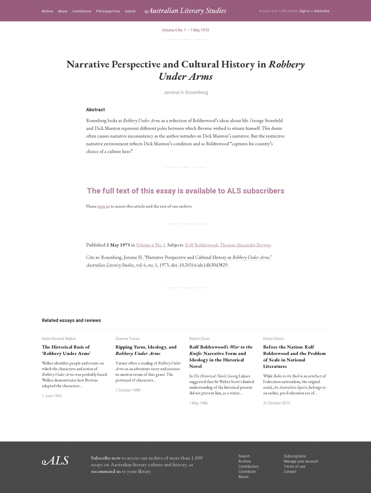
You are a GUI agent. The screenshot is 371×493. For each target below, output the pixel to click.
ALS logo (185, 11)
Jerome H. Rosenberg (185, 92)
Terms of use (294, 466)
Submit (130, 11)
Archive (47, 11)
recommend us (106, 471)
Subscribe (321, 10)
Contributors (82, 11)
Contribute (247, 471)
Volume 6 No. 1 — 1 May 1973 (185, 30)
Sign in (304, 10)
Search (244, 456)
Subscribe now (105, 457)
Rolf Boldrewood (201, 245)
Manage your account (301, 461)
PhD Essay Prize (108, 11)
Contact (290, 471)
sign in (104, 206)
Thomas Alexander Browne (245, 245)
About (62, 11)
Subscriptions (295, 456)
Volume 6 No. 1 (150, 245)
